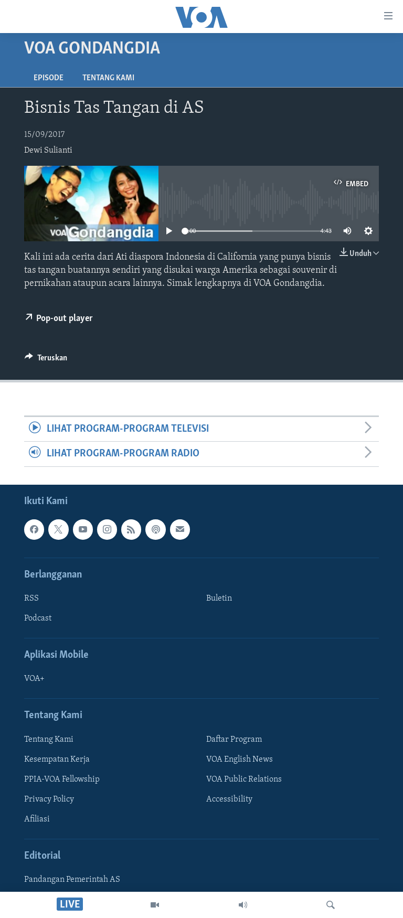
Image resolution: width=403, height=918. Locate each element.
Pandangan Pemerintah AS (72, 880)
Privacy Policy (49, 799)
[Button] (46, 360)
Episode (48, 78)
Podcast (37, 618)
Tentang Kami (108, 78)
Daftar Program (234, 739)
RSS (31, 598)
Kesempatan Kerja (57, 759)
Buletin (219, 598)
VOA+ (34, 679)
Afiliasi (37, 819)
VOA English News (239, 759)
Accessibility (229, 799)
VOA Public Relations (244, 779)
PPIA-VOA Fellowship (62, 779)
